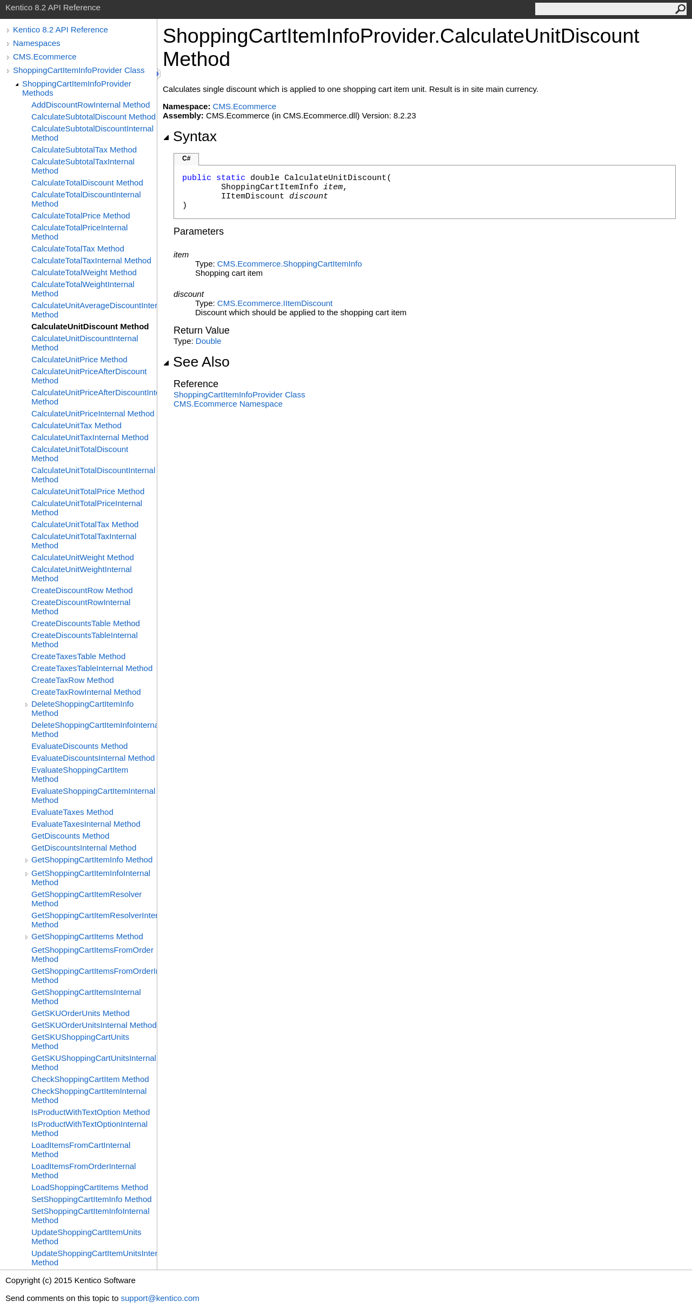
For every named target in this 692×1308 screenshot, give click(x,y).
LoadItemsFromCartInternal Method (80, 1149)
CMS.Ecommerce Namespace (228, 403)
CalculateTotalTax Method (77, 248)
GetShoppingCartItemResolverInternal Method (94, 920)
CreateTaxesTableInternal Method (91, 668)
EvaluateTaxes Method (72, 811)
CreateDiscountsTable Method (85, 623)
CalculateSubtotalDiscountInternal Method (92, 133)
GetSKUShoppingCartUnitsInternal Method (93, 1062)
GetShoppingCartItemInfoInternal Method (90, 877)
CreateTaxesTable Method (78, 656)
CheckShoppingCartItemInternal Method (89, 1095)
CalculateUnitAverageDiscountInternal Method (94, 310)
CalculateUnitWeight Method (82, 557)
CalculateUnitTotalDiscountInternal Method (93, 475)
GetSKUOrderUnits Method (80, 1013)
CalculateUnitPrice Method (79, 359)
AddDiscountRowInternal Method (90, 104)
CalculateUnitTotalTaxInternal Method (83, 541)
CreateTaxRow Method (72, 680)
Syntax (190, 136)
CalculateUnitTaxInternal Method (90, 437)
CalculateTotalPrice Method (80, 215)
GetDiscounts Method (70, 835)
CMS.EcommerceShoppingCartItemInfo (289, 263)
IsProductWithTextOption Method (90, 1112)
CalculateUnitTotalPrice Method (87, 491)
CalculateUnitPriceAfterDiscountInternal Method (94, 397)
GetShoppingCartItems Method (87, 936)
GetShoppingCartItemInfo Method (91, 859)
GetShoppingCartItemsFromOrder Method (92, 954)
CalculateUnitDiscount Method (90, 326)
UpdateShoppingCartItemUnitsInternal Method (94, 1258)
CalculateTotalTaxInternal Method (91, 260)
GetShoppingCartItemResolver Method (86, 898)
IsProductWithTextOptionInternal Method (89, 1128)
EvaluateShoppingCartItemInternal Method (93, 795)
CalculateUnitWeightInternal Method (81, 574)
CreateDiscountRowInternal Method (80, 606)
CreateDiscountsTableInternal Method (84, 639)
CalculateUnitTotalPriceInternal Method (86, 508)
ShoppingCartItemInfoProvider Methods (76, 88)
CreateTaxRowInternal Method (86, 691)
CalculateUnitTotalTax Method (84, 524)
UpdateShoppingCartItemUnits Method (86, 1236)
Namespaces (37, 43)
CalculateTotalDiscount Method (87, 182)
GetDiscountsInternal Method (83, 847)
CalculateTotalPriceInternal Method (79, 232)
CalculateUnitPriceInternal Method (93, 413)
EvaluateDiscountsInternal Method (93, 757)
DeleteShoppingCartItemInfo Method (82, 708)
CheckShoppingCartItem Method (90, 1079)
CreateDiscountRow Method (82, 590)
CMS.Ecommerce (45, 56)
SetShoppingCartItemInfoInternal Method (90, 1215)
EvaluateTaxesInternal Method (86, 823)
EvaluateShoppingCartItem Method (79, 774)
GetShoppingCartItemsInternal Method (86, 996)
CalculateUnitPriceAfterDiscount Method (89, 376)
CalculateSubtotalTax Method (84, 149)
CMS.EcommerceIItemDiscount (274, 303)
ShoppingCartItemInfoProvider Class (78, 70)
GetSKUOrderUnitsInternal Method (94, 1025)
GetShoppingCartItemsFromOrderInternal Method (94, 975)
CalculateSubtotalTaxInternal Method (83, 166)
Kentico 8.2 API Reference (60, 29)
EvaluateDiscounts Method (79, 746)
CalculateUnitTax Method (76, 425)
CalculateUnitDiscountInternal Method (84, 343)
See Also (196, 362)
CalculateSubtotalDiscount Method (93, 116)
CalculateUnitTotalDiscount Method (79, 453)
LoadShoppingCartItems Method (89, 1187)
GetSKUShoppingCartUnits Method (80, 1041)
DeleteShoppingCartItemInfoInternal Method (94, 729)
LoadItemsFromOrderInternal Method (83, 1170)
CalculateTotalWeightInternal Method (83, 289)
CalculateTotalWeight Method (84, 272)
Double (209, 341)
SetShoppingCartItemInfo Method (91, 1199)
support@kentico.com (160, 1298)
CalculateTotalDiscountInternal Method (86, 199)
